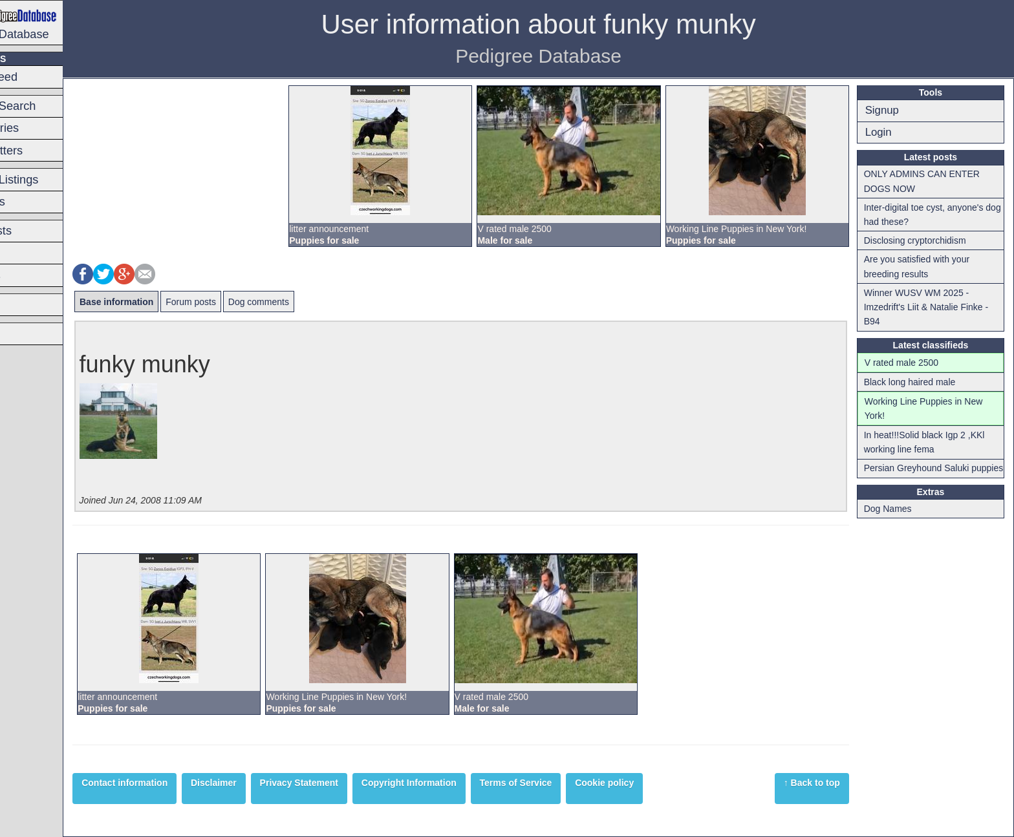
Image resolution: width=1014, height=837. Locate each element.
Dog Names (897, 523)
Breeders (32, 304)
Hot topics (34, 275)
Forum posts (251, 302)
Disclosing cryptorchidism (924, 240)
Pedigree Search (52, 106)
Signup (891, 110)
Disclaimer (274, 783)
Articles (27, 333)
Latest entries (43, 128)
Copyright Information (469, 783)
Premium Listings (53, 179)
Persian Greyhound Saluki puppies (925, 475)
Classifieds (36, 201)
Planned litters (45, 150)
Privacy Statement (358, 783)
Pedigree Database (62, 22)
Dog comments (318, 302)
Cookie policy (664, 783)
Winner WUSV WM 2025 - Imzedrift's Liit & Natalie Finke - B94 (935, 307)
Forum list (34, 253)
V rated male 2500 (910, 362)
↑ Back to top (821, 783)
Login (887, 132)
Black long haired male (919, 382)
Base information (176, 302)
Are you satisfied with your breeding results (925, 266)
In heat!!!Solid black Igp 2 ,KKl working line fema (933, 442)
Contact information (185, 783)
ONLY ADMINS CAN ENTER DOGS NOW (931, 181)
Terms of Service (575, 783)
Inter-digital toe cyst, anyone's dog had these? (933, 214)
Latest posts (40, 230)
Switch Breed (43, 76)
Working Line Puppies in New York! (933, 408)
